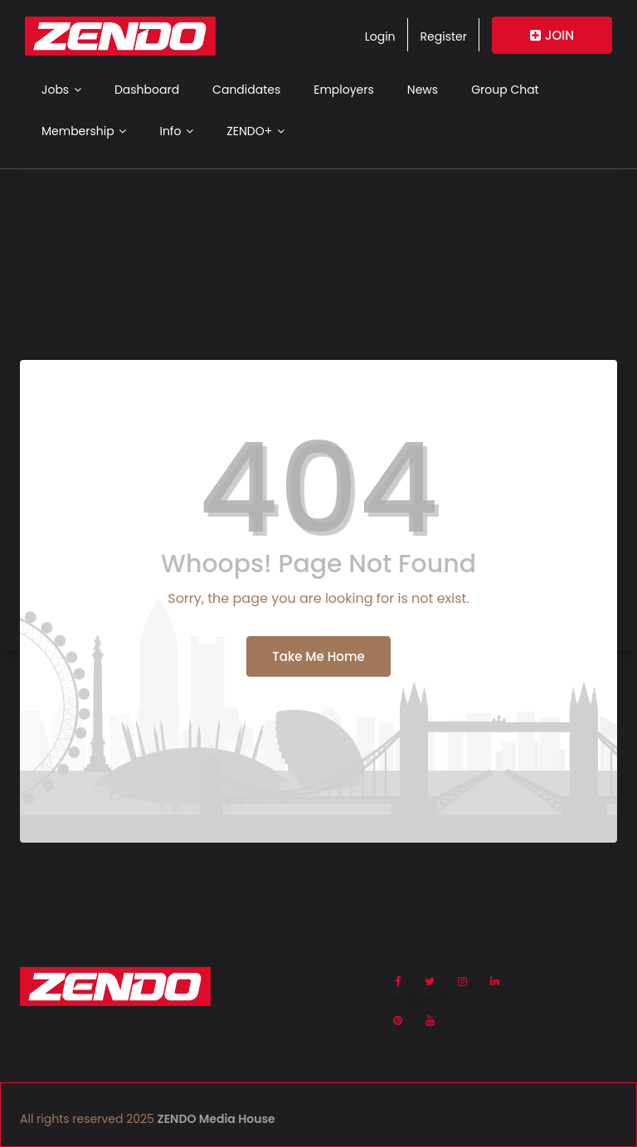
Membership (83, 131)
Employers (344, 89)
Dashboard (146, 89)
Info (176, 131)
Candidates (246, 89)
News (422, 89)
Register (444, 36)
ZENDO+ (255, 131)
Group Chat (505, 89)
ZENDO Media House (216, 1119)
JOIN (552, 35)
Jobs (61, 89)
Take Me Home (318, 656)
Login (380, 36)
